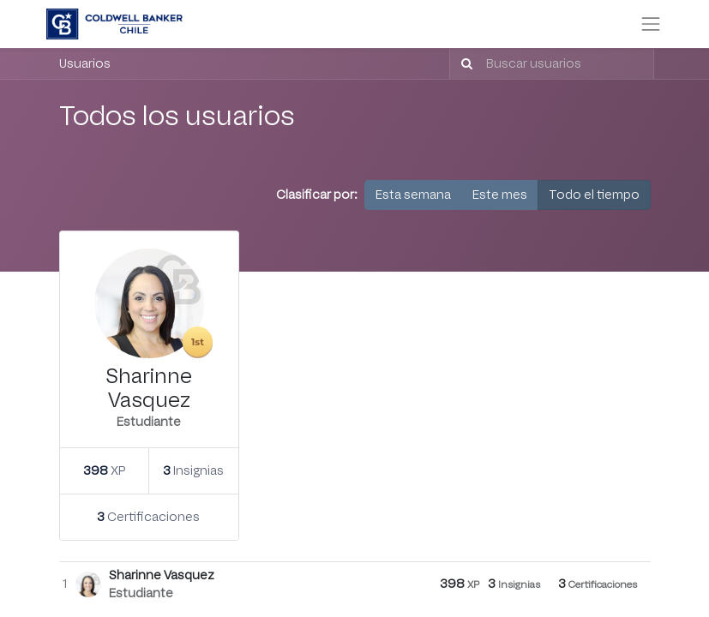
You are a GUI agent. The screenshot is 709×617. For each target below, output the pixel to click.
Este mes (499, 195)
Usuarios (85, 64)
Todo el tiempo (594, 195)
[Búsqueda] (463, 64)
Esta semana (413, 195)
